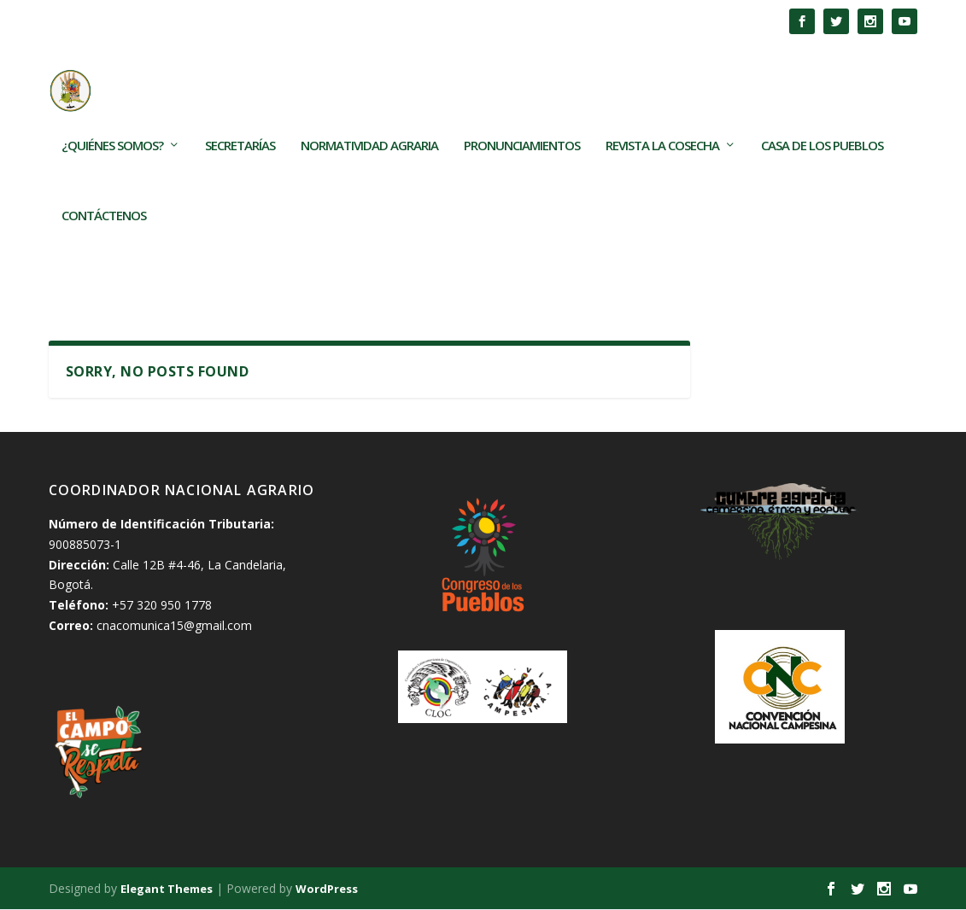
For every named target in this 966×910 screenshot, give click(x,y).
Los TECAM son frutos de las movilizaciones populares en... (316, 21)
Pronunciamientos (522, 176)
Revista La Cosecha (662, 176)
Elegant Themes (166, 890)
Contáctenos (103, 246)
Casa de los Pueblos (822, 176)
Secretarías (240, 176)
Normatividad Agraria (369, 176)
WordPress (327, 890)
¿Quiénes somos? (112, 176)
